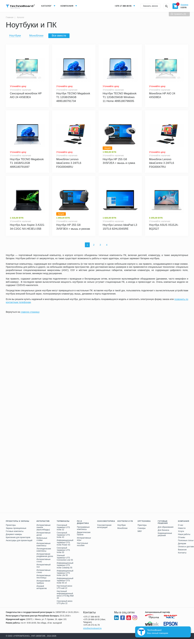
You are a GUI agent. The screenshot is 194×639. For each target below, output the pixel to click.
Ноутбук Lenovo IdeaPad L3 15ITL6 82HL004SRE (120, 226)
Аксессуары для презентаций (19, 540)
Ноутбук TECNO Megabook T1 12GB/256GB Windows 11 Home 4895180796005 (119, 97)
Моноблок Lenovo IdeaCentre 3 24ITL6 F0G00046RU (68, 163)
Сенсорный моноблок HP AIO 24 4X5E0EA (26, 95)
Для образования (165, 527)
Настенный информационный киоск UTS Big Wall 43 (65, 594)
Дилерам (182, 543)
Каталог (46, 6)
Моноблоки (36, 35)
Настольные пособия (82, 544)
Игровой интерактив (42, 587)
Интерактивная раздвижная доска (45, 555)
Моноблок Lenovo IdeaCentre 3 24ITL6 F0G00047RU (161, 163)
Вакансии (182, 550)
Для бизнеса (163, 530)
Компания (67, 6)
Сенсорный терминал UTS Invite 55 (63, 550)
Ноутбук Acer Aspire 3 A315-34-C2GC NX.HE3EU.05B (27, 226)
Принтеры (142, 525)
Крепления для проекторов (18, 537)
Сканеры (142, 528)
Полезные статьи (185, 540)
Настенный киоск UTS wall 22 (64, 587)
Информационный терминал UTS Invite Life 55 (65, 573)
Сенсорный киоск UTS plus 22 (64, 602)
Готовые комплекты (14, 531)
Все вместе (59, 35)
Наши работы (184, 534)
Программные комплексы (83, 528)
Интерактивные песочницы (44, 576)
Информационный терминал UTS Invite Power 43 (65, 542)
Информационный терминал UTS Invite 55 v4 (65, 580)
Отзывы (181, 537)
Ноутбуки (15, 35)
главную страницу (30, 312)
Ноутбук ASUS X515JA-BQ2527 (163, 226)
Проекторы (11, 525)
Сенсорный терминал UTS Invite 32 (63, 527)
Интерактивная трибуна (43, 582)
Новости (181, 528)
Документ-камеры (14, 534)
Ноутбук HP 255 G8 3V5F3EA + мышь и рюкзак (73, 226)
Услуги (181, 531)
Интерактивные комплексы (44, 544)
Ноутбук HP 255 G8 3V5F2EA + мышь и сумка (119, 161)
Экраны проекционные (16, 528)
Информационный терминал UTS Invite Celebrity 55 (65, 565)
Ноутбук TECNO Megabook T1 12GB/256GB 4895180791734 (73, 97)
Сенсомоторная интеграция (104, 526)
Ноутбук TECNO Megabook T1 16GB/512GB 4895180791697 (27, 163)
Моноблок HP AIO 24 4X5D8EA (162, 95)
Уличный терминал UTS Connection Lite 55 (65, 557)
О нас (180, 525)
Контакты (182, 553)
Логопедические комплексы (44, 550)
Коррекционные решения (165, 534)
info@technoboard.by (92, 628)
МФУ (140, 531)
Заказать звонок (150, 6)
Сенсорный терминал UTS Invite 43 (63, 535)
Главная (9, 17)
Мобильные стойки (42, 539)
